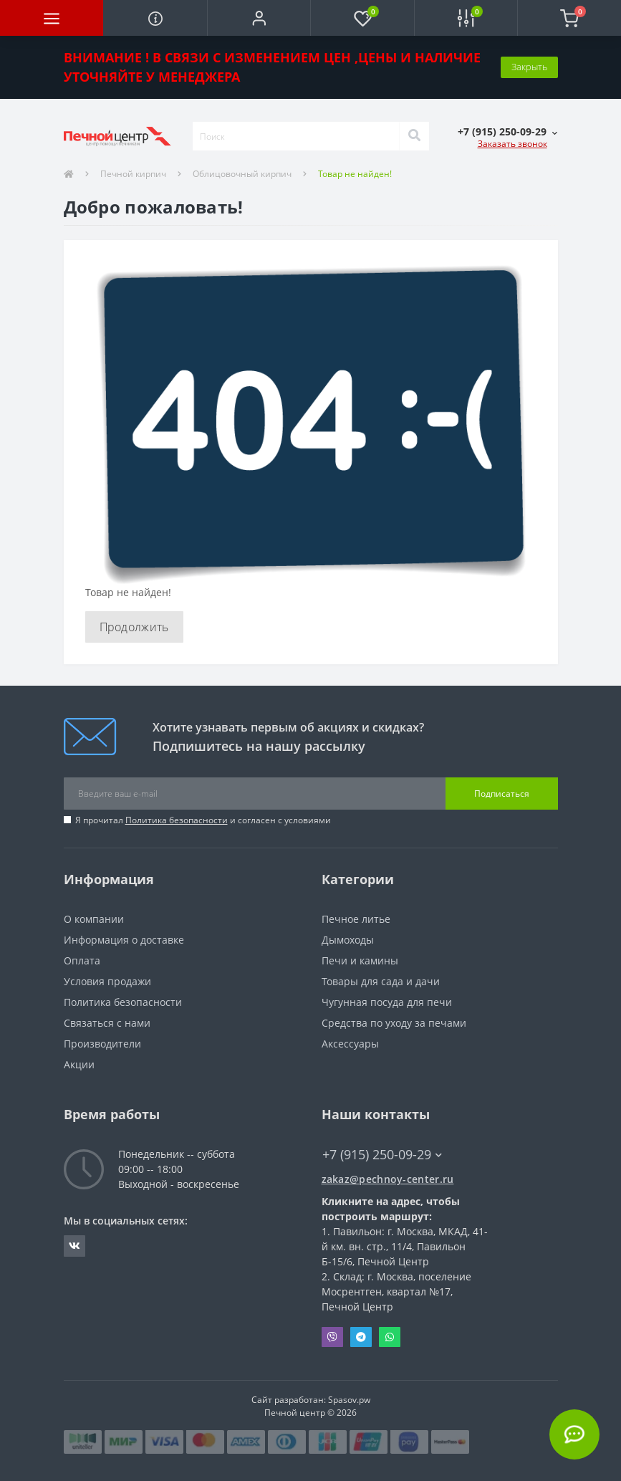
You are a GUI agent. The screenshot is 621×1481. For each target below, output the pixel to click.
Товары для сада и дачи (381, 981)
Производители (102, 1043)
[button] (258, 18)
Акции (79, 1064)
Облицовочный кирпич (242, 174)
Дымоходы (348, 939)
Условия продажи (107, 981)
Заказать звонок (512, 144)
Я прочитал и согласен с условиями (203, 820)
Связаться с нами (107, 1023)
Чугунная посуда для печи (387, 1002)
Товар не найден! (355, 174)
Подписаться (501, 793)
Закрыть (529, 66)
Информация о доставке (124, 939)
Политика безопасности (176, 820)
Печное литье (356, 919)
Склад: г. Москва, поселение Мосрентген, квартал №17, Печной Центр (396, 1291)
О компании (94, 919)
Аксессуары (350, 1043)
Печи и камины (360, 960)
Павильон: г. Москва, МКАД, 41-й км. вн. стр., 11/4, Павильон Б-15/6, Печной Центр (405, 1246)
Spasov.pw (349, 1400)
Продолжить (134, 627)
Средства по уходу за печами (394, 1023)
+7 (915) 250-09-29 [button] (382, 1154)
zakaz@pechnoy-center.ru (388, 1179)
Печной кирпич (133, 174)
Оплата (82, 960)
